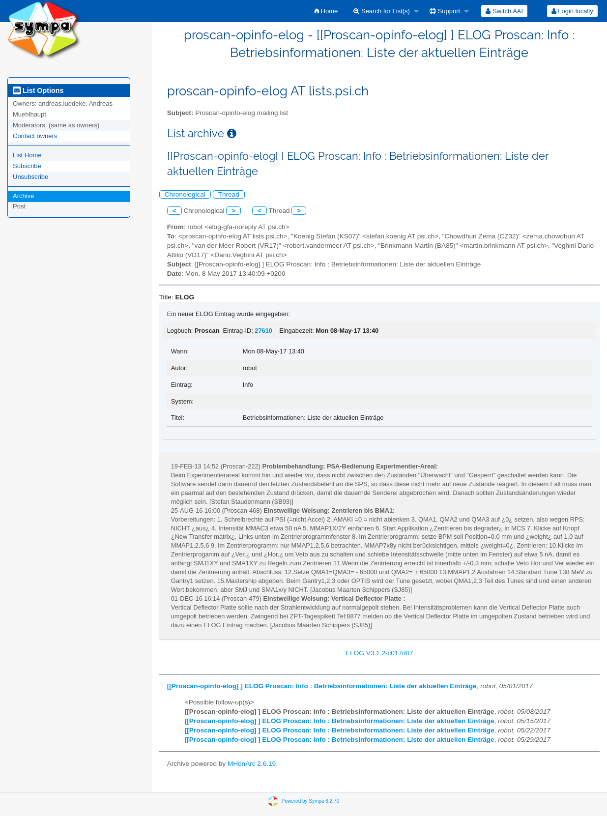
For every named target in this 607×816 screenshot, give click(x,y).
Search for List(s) (381, 11)
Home (326, 11)
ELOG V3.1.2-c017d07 (379, 653)
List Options (38, 90)
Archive (23, 196)
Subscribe (27, 166)
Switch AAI (504, 11)
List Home (27, 155)
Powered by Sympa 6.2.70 (310, 800)
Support (445, 11)
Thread (228, 194)
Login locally (572, 11)
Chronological (185, 194)
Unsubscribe (30, 176)
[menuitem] (326, 11)
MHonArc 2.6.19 (252, 763)
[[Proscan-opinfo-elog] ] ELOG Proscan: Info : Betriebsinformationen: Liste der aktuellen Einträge (322, 686)
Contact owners (35, 136)
